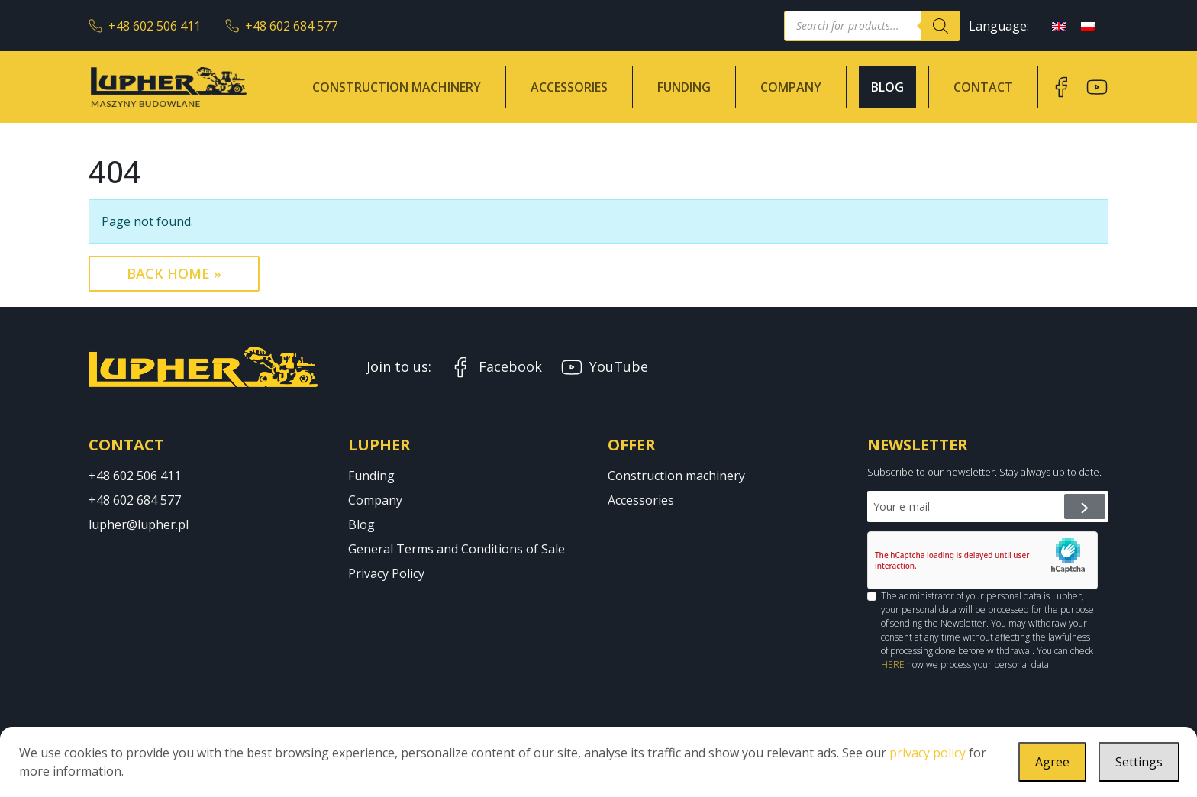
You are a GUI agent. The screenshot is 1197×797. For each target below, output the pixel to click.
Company (790, 87)
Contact (983, 87)
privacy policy (927, 752)
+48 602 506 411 (145, 26)
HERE (893, 664)
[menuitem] (1058, 25)
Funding (684, 87)
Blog (887, 87)
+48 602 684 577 (281, 26)
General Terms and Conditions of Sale (456, 548)
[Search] (940, 26)
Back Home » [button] (174, 273)
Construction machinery (396, 87)
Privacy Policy (386, 573)
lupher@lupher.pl (139, 524)
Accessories (569, 87)
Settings (1139, 761)
